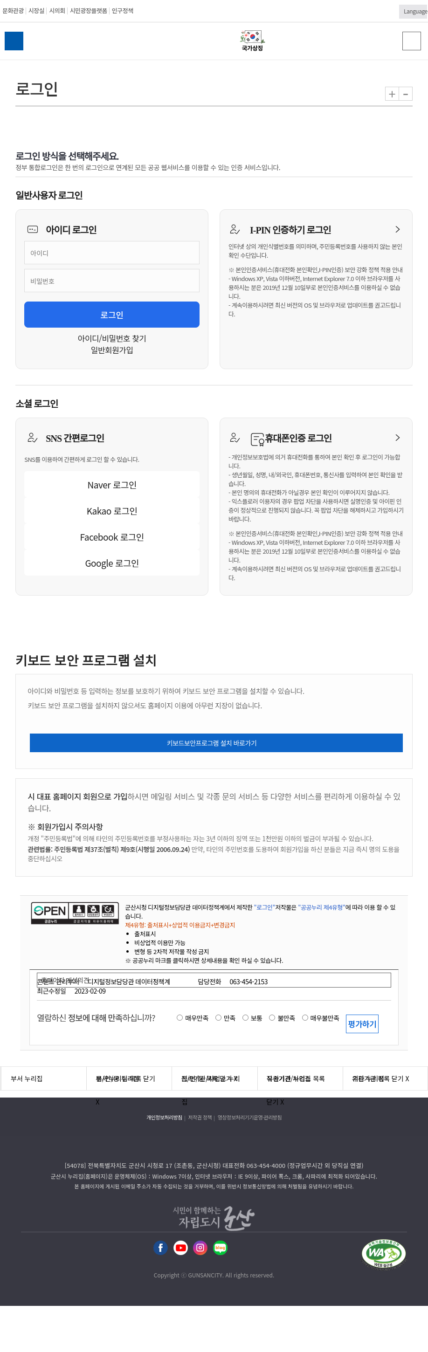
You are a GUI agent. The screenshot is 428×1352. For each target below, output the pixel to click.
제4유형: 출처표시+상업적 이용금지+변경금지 (180, 924)
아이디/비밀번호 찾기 (112, 338)
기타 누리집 (368, 1078)
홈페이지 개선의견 (65, 980)
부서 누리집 (26, 1078)
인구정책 (122, 10)
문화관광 (13, 10)
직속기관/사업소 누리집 (210, 1082)
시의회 (57, 10)
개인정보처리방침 (164, 1117)
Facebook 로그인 (112, 536)
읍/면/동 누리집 (117, 1078)
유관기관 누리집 (289, 1078)
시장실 (36, 10)
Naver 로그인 (112, 484)
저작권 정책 (200, 1117)
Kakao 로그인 (112, 510)
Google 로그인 (112, 562)
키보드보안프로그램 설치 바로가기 (212, 743)
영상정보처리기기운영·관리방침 (250, 1117)
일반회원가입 (112, 350)
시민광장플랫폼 (88, 10)
